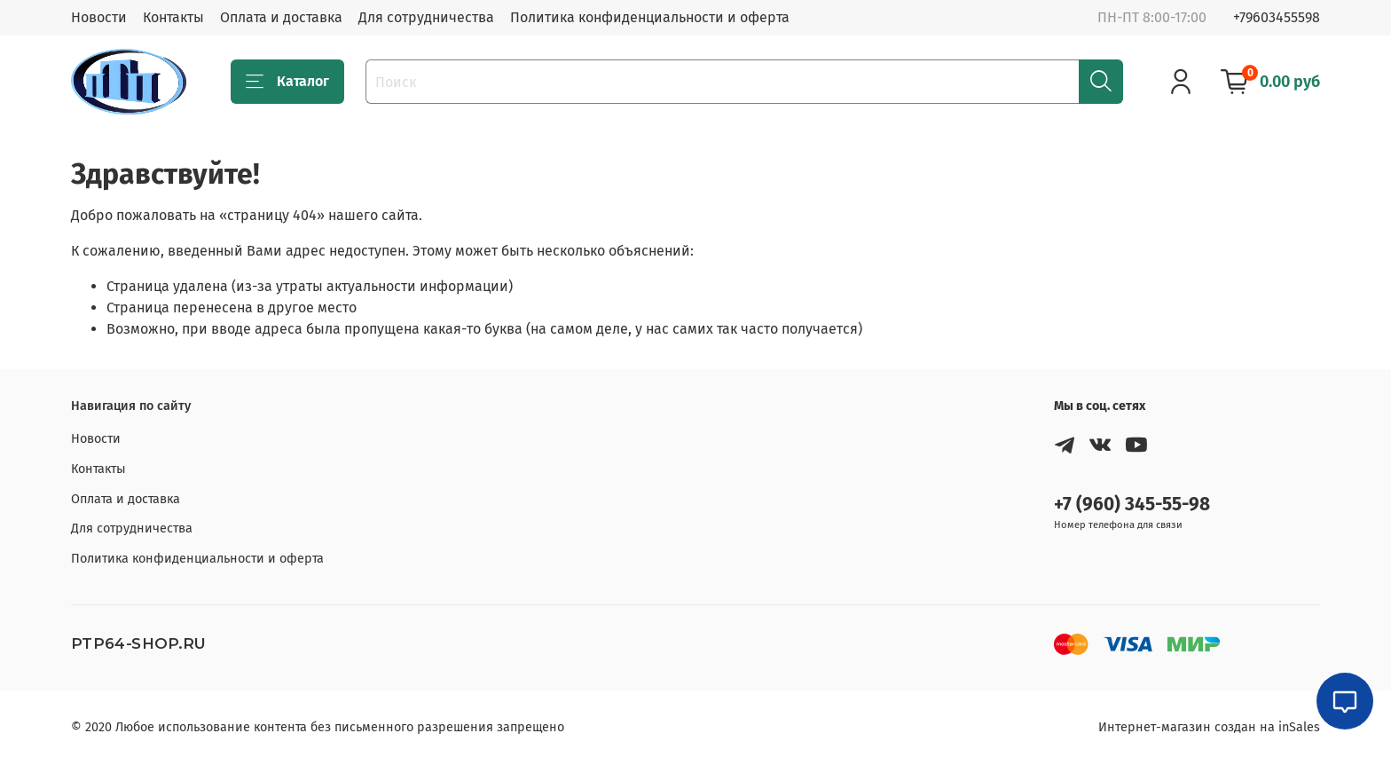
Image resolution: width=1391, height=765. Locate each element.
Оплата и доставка (281, 17)
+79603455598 (1276, 17)
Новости (99, 17)
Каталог (287, 82)
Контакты (173, 17)
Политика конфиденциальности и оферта (650, 17)
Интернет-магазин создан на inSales (1209, 727)
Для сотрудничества (426, 17)
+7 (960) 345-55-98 (1132, 504)
